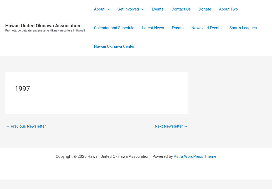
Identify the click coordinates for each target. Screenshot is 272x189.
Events (157, 9)
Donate (205, 9)
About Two (228, 9)
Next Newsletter (171, 126)
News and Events (206, 27)
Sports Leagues (243, 27)
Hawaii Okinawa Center (114, 46)
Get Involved (130, 9)
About (102, 9)
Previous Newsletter (26, 126)
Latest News (153, 27)
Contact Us (181, 9)
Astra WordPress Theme (195, 156)
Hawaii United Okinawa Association (42, 25)
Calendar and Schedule (114, 27)
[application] (107, 9)
